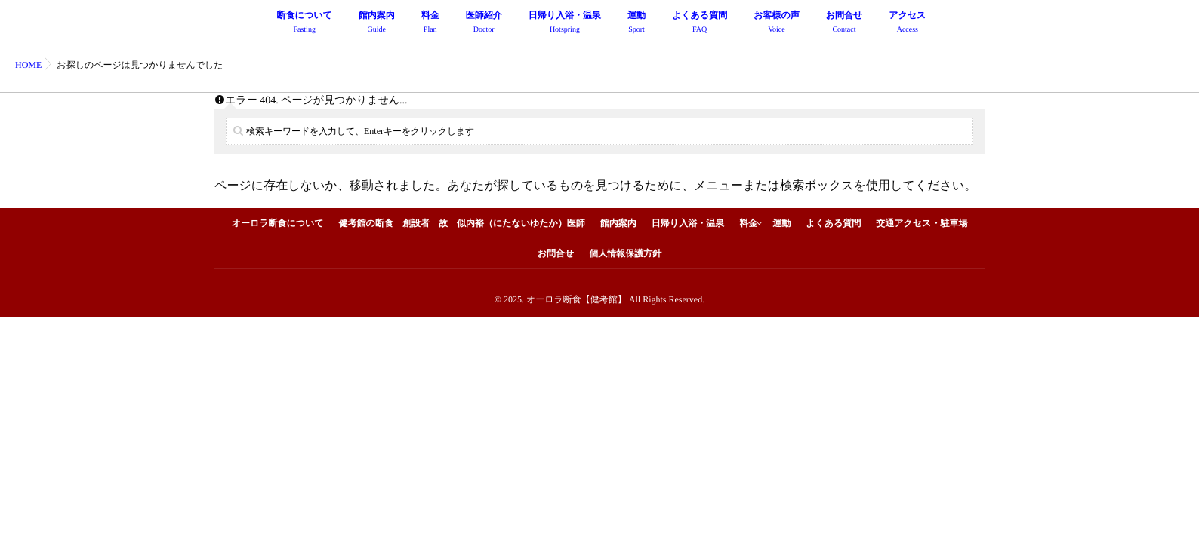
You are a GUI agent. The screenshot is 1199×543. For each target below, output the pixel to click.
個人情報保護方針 (625, 253)
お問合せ (844, 24)
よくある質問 (699, 24)
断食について (304, 24)
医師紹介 (484, 24)
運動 (636, 24)
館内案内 (377, 24)
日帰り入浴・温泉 (565, 24)
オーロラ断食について (278, 223)
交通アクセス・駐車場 (921, 223)
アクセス (907, 24)
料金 (430, 24)
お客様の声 (777, 24)
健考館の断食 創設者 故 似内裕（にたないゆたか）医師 (462, 223)
